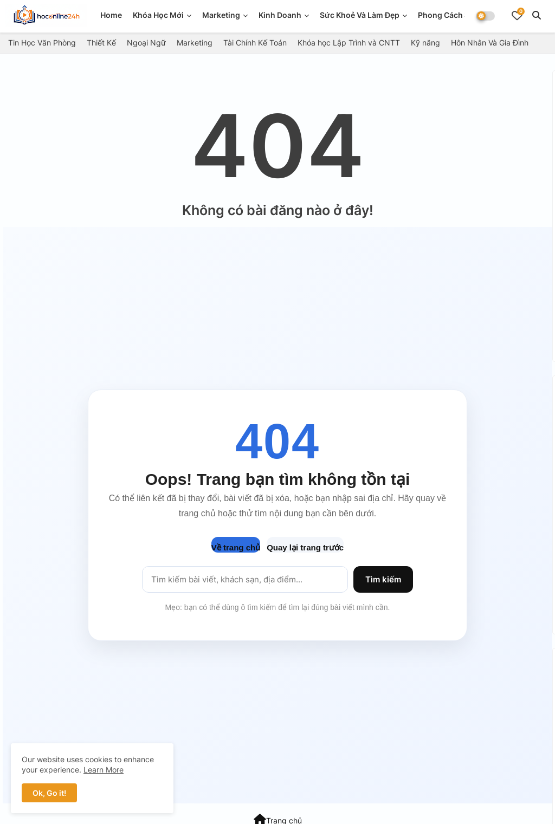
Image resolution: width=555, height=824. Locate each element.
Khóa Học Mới (158, 15)
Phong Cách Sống (451, 15)
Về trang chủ (235, 547)
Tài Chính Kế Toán (255, 42)
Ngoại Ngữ (146, 42)
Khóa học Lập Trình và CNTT (349, 42)
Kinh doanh (280, 15)
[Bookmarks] (517, 15)
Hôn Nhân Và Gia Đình (489, 42)
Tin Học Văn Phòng (42, 42)
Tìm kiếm (383, 579)
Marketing (221, 15)
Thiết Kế (101, 42)
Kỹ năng (425, 42)
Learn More (103, 769)
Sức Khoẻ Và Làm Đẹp (359, 15)
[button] (536, 15)
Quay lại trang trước (305, 547)
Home (111, 15)
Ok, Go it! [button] (49, 792)
